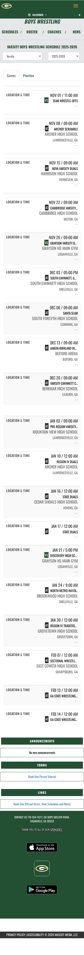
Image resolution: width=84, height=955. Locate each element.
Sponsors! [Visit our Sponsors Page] (56, 829)
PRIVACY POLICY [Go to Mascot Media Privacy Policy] (15, 934)
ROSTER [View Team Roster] (32, 32)
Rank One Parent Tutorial (42, 776)
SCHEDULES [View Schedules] (10, 32)
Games (11, 75)
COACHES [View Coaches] (54, 32)
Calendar (37, 15)
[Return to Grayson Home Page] (6, 5)
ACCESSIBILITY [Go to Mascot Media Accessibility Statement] (35, 934)
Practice (28, 75)
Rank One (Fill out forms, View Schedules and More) (42, 804)
